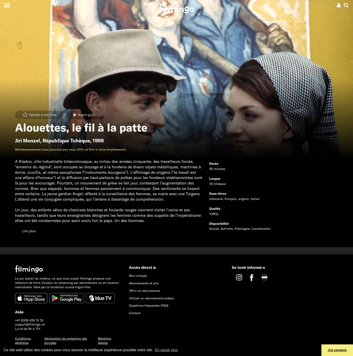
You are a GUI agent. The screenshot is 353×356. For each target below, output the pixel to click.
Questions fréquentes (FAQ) (148, 305)
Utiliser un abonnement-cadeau (151, 298)
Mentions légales (104, 340)
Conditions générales (23, 340)
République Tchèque (66, 140)
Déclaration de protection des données (65, 340)
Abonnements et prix (144, 283)
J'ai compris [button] (337, 350)
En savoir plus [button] (166, 350)
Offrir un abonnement (144, 291)
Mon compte (138, 276)
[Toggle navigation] (6, 5)
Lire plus (29, 231)
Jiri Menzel (27, 140)
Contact (135, 313)
